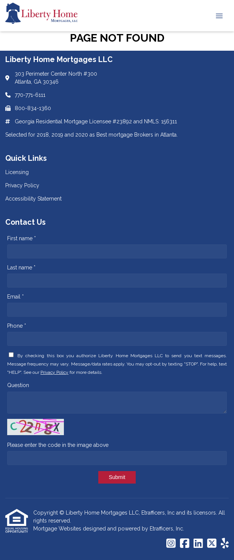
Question (18, 385)
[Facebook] (184, 543)
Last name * (21, 267)
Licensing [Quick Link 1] (17, 172)
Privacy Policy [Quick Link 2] (22, 185)
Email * (15, 297)
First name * (21, 238)
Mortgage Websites (58, 529)
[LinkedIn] (198, 543)
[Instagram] (171, 543)
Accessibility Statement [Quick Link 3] (33, 199)
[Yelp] (225, 543)
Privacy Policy (54, 372)
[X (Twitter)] (212, 543)
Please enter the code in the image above (57, 445)
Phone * (16, 326)
